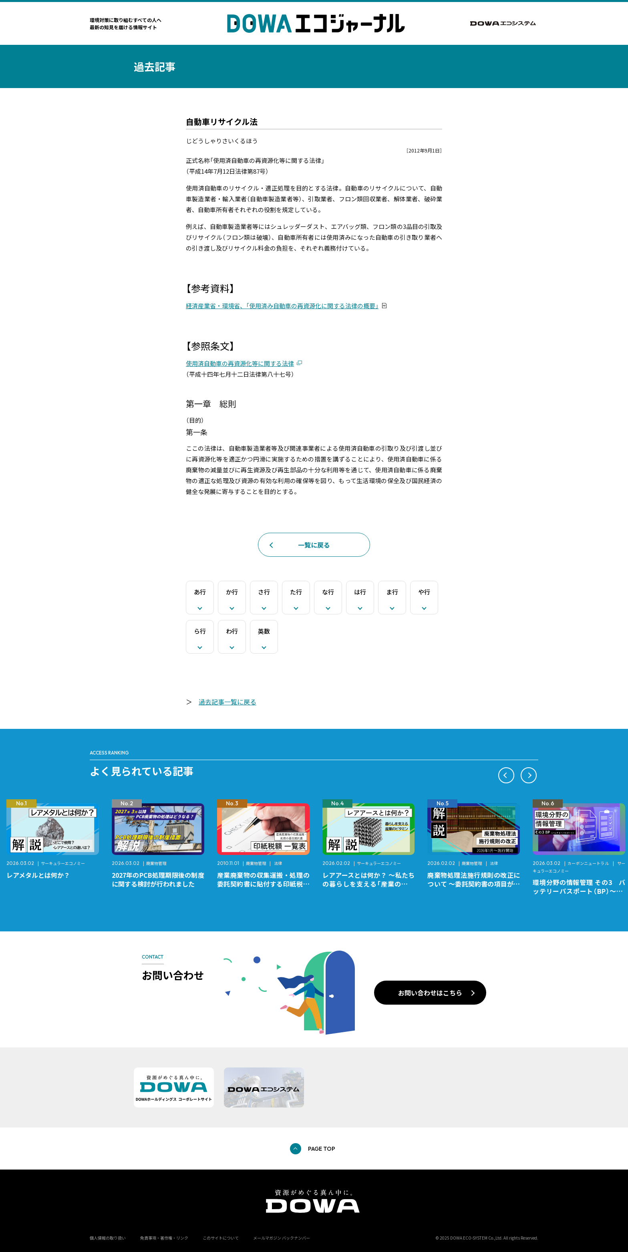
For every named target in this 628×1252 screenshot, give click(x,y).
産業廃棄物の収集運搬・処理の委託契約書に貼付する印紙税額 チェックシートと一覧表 (266, 883)
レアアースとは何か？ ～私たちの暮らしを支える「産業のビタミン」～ (368, 883)
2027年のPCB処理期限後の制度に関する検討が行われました (158, 879)
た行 (296, 592)
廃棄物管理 (156, 863)
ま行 (392, 592)
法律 (278, 863)
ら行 (200, 631)
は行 (360, 592)
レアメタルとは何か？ (38, 875)
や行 (424, 592)
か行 (232, 592)
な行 (328, 592)
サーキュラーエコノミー (63, 863)
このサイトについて (221, 1238)
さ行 (264, 592)
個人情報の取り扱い (108, 1238)
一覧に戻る (314, 545)
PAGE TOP (321, 1148)
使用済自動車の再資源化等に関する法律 (240, 363)
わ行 (232, 631)
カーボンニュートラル (588, 863)
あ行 (200, 592)
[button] (506, 775)
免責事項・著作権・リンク (164, 1238)
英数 (264, 631)
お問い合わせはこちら (430, 992)
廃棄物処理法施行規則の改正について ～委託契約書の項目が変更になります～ (473, 883)
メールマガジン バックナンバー (281, 1238)
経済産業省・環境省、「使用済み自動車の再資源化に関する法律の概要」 (282, 305)
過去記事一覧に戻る (227, 701)
